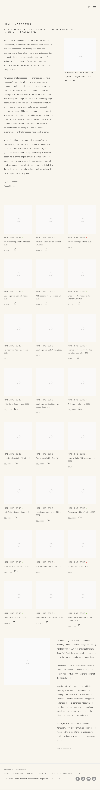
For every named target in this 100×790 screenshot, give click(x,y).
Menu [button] (94, 7)
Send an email (94, 779)
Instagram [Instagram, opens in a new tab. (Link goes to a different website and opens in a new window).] (83, 779)
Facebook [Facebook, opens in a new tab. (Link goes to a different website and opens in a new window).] (78, 779)
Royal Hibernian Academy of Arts (36, 7)
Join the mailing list (88, 779)
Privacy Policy (8, 769)
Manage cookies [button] (21, 769)
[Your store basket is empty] (89, 7)
